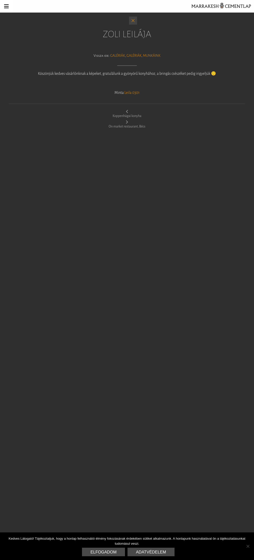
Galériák (117, 55)
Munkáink (151, 55)
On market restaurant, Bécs (127, 124)
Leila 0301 (132, 93)
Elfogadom (104, 552)
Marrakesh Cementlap (218, 6)
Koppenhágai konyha (127, 113)
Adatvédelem (151, 552)
